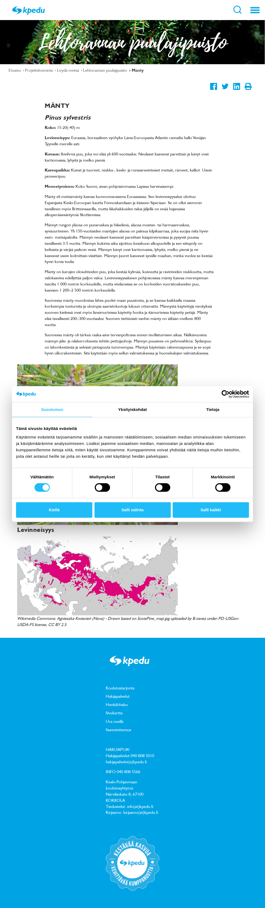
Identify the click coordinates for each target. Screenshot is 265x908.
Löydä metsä (68, 70)
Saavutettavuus (118, 729)
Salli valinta (133, 510)
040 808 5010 (142, 755)
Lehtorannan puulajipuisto (105, 70)
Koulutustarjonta (120, 687)
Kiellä (54, 510)
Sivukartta (114, 712)
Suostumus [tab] (52, 409)
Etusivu (15, 70)
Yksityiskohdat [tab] (132, 409)
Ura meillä (114, 721)
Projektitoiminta (39, 70)
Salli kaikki (210, 510)
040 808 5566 (128, 771)
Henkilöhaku (117, 704)
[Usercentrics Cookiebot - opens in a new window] (225, 394)
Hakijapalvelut (118, 696)
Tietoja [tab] (212, 409)
